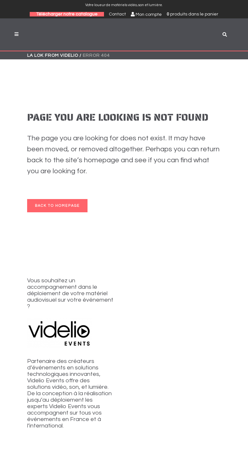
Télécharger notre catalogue (67, 14)
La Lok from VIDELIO (52, 55)
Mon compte (146, 14)
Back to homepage (57, 205)
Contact (117, 14)
